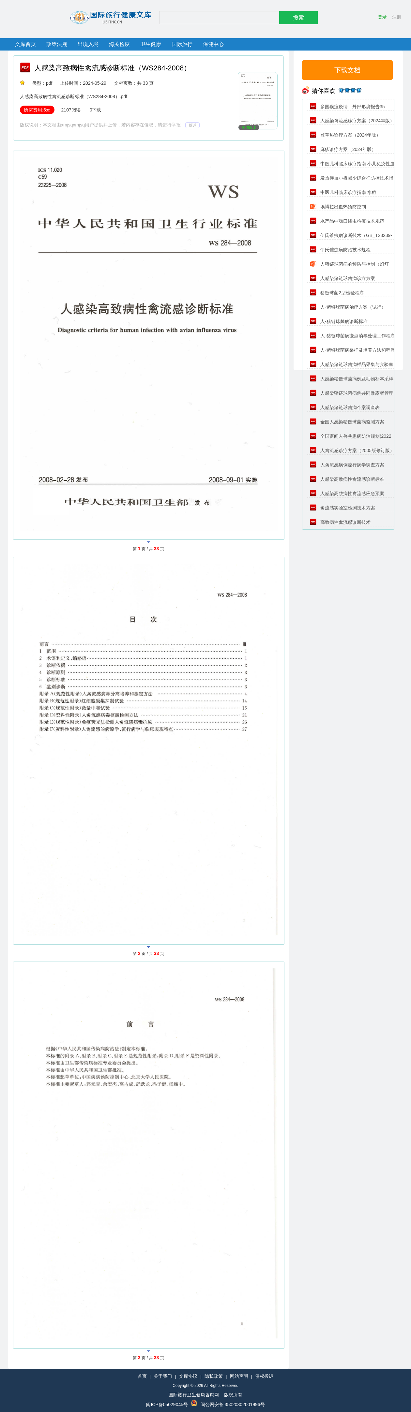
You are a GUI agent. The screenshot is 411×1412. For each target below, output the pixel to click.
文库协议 (188, 1376)
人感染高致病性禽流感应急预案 (347, 493)
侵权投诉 (264, 1376)
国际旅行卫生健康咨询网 (194, 1394)
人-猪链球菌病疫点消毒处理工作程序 (352, 335)
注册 (396, 17)
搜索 (298, 18)
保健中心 (213, 44)
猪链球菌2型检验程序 (337, 292)
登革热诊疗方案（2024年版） (345, 135)
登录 (382, 17)
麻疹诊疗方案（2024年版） (343, 149)
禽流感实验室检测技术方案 (342, 507)
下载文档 (347, 70)
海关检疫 (119, 44)
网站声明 (239, 1376)
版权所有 (233, 1394)
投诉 (192, 125)
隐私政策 (214, 1376)
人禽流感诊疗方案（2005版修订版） (352, 450)
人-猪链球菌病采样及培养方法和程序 (352, 350)
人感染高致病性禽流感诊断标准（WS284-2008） (112, 68)
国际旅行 (182, 44)
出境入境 (88, 44)
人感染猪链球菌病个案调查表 (345, 407)
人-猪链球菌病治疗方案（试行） (348, 307)
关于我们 (163, 1376)
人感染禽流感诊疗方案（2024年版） (352, 120)
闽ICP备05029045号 (167, 1404)
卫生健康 (150, 44)
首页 (142, 1376)
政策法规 (56, 44)
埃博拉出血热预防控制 (338, 206)
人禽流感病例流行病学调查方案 (347, 464)
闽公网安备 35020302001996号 (233, 1404)
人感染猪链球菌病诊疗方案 (342, 278)
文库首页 (25, 44)
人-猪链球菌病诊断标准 (339, 321)
